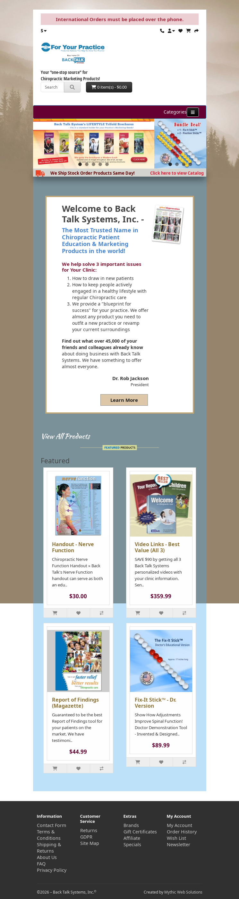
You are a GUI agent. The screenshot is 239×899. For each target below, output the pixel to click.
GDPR (86, 837)
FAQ (41, 864)
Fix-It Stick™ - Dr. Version (155, 702)
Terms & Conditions (49, 835)
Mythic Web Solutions (183, 892)
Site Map (89, 843)
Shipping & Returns (49, 847)
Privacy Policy (51, 870)
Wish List (176, 838)
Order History (182, 832)
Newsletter (178, 844)
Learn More (124, 400)
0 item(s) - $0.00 (109, 87)
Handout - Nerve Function (73, 547)
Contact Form (51, 825)
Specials (132, 844)
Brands (131, 825)
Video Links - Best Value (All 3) (157, 547)
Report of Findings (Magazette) (75, 702)
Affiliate (132, 838)
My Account (179, 825)
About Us (47, 857)
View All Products (65, 436)
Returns (88, 830)
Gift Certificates (140, 832)
